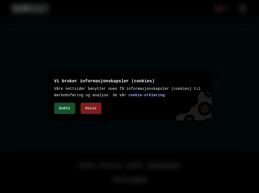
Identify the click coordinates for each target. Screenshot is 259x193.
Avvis (91, 108)
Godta (64, 108)
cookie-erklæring (147, 95)
